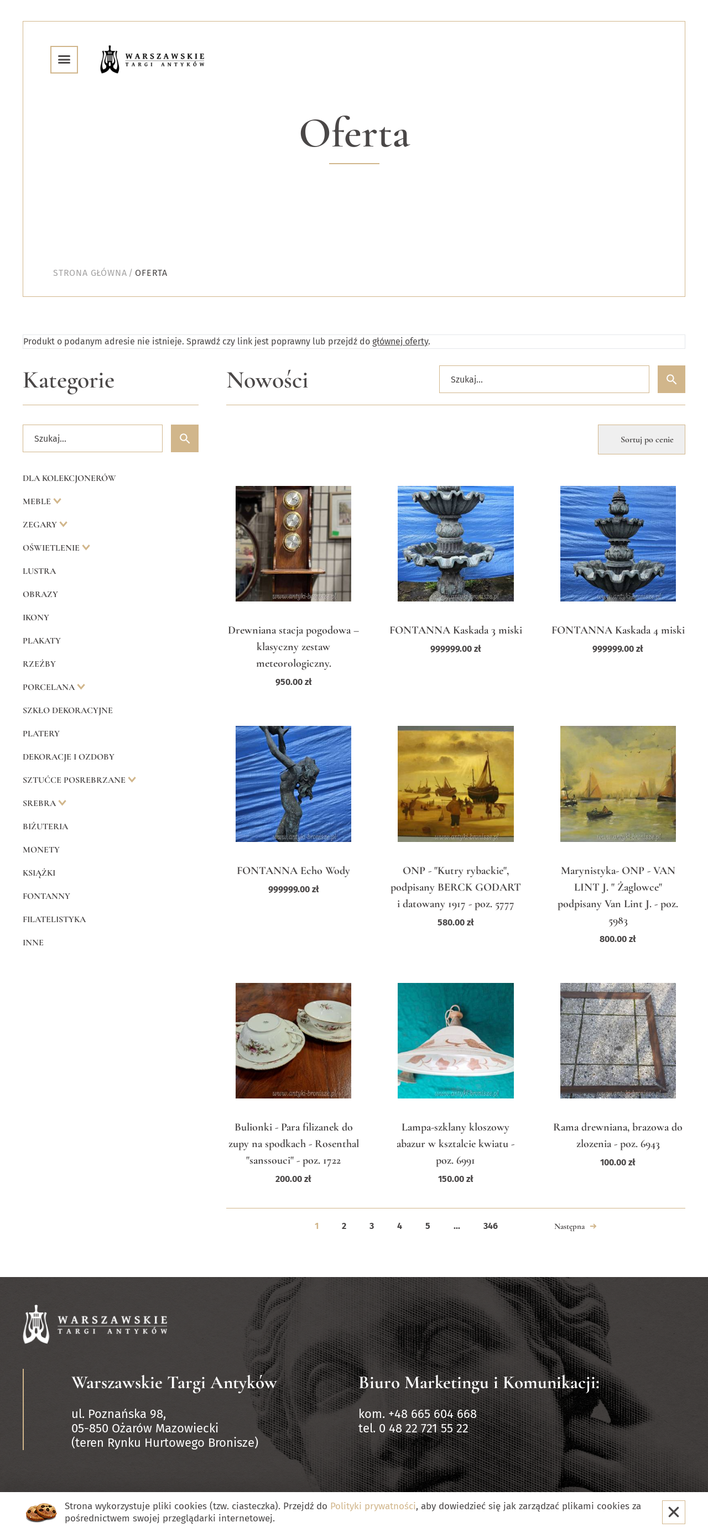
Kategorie (68, 380)
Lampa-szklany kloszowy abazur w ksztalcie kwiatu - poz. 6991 (455, 1144)
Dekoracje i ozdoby (68, 756)
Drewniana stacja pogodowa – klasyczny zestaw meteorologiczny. (293, 647)
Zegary (41, 524)
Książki (39, 872)
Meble (38, 501)
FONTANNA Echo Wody (293, 870)
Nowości (267, 380)
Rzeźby (39, 663)
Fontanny (46, 896)
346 (490, 1226)
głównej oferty (400, 341)
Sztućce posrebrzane (75, 780)
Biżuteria (45, 826)
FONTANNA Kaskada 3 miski (455, 630)
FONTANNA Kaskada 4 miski (618, 630)
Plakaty (42, 640)
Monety (41, 849)
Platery (41, 733)
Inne (33, 942)
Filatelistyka (54, 919)
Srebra (40, 803)
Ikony (36, 617)
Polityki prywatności (373, 1506)
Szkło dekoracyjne (68, 710)
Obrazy (40, 594)
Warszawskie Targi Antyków (174, 1382)
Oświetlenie (52, 547)
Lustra (39, 571)
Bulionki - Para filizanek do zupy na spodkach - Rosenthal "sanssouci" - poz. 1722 (293, 1144)
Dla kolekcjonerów (69, 478)
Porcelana (50, 687)
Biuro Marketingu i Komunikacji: (479, 1382)
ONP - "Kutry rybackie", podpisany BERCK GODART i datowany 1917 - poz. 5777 (456, 887)
